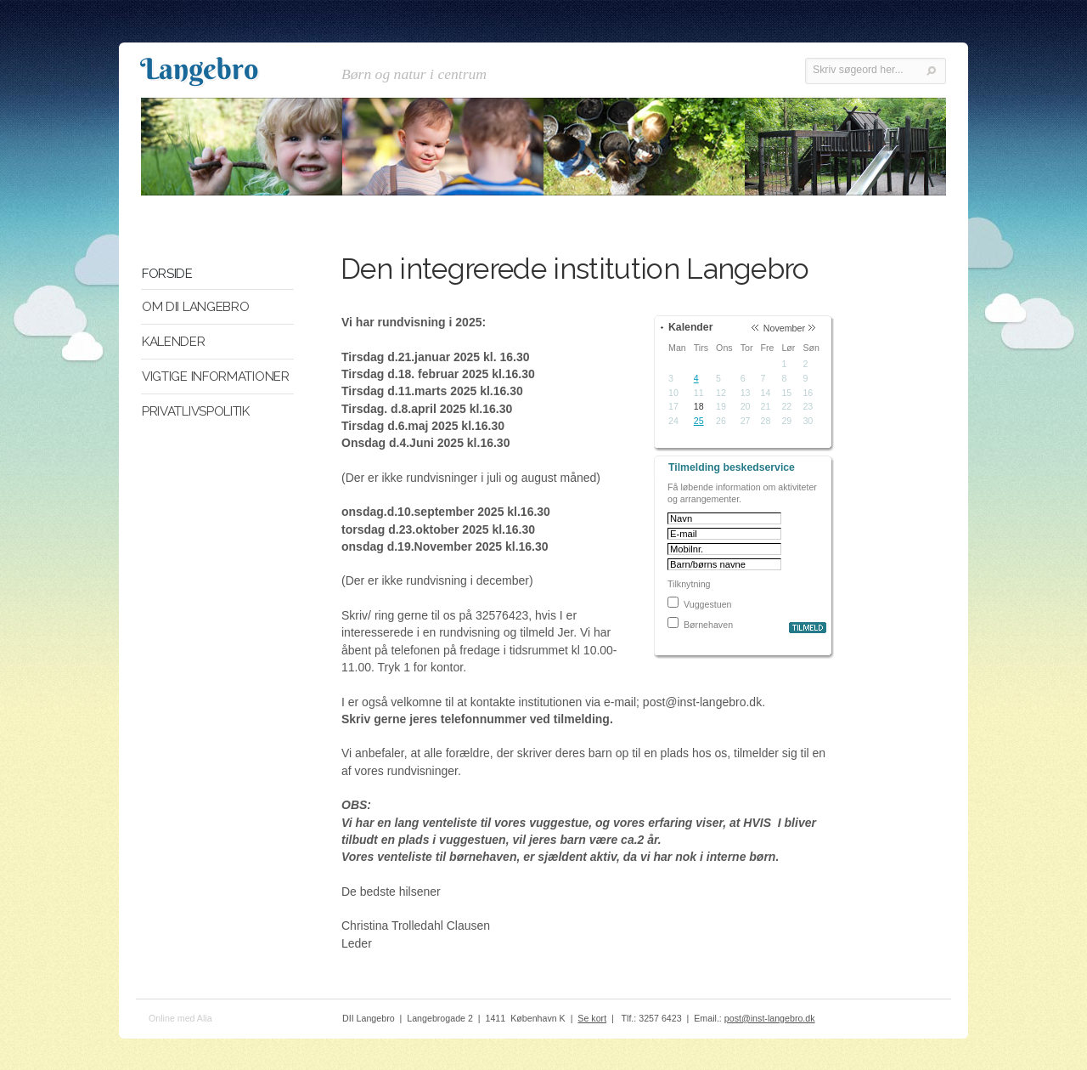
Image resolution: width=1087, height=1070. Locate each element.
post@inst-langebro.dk (769, 1018)
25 (699, 421)
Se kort (591, 1018)
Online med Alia (180, 1018)
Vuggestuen (708, 604)
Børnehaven (708, 625)
